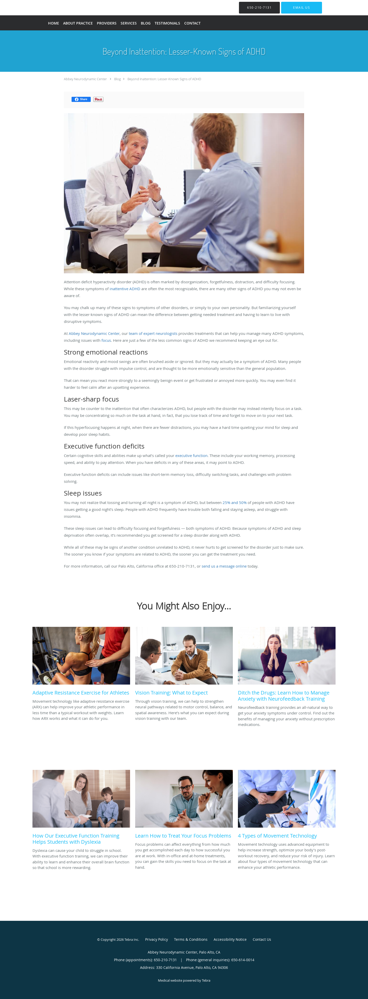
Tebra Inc (131, 939)
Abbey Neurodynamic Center (85, 79)
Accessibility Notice (230, 939)
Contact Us (262, 939)
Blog (117, 79)
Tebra (206, 980)
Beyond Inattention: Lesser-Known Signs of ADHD (164, 79)
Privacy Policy (156, 939)
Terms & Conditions (191, 939)
